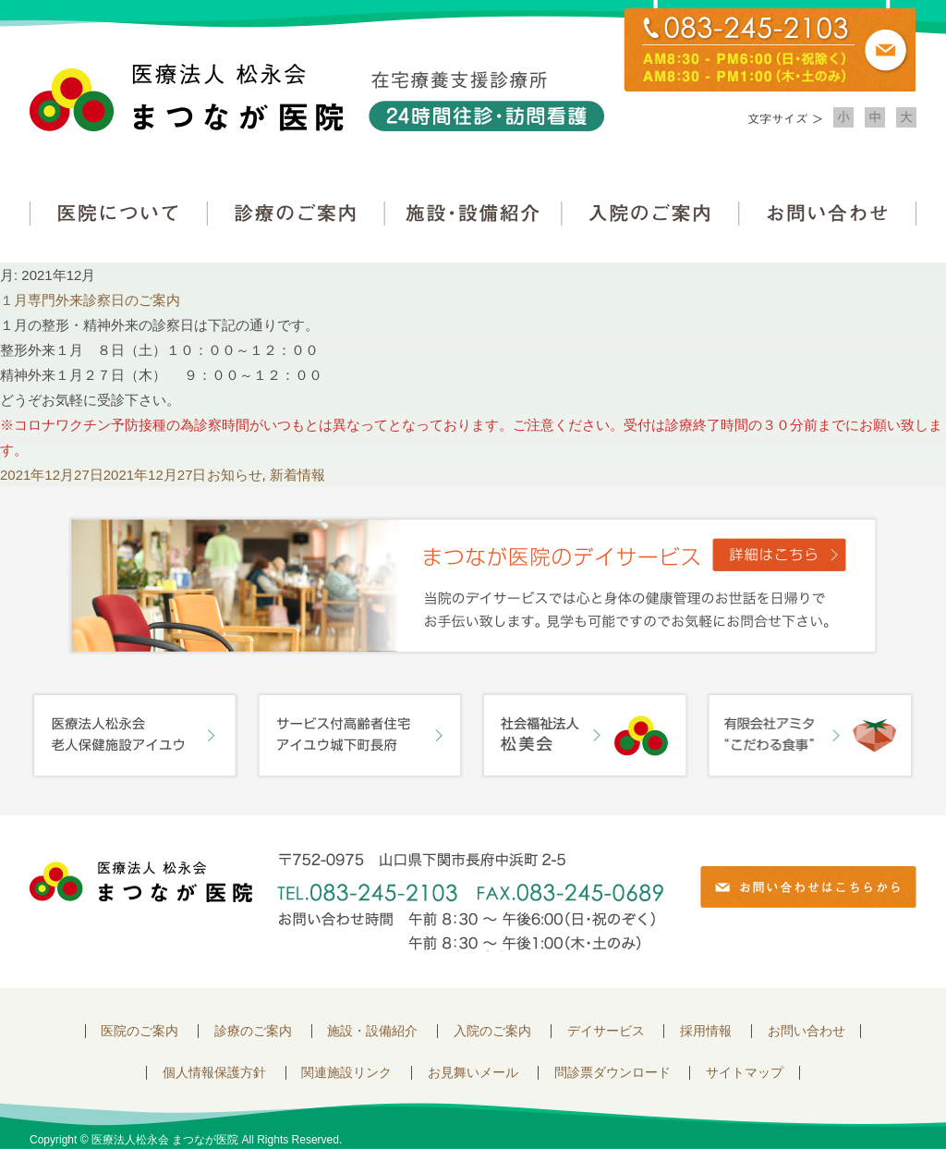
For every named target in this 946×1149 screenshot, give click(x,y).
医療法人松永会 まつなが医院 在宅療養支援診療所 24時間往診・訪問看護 (317, 97)
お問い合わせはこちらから (808, 887)
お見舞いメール (473, 1073)
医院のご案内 (139, 1031)
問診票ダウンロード (612, 1073)
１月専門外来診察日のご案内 (90, 300)
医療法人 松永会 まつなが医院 (141, 882)
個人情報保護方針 (214, 1073)
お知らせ (234, 475)
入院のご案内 (650, 213)
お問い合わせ (827, 213)
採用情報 (706, 1031)
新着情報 (297, 475)
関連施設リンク (346, 1073)
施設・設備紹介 (473, 213)
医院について (118, 213)
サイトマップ (744, 1073)
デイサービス (606, 1031)
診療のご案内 (295, 213)
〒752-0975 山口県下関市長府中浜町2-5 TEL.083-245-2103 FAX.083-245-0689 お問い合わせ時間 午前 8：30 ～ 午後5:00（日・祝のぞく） (470, 901)
